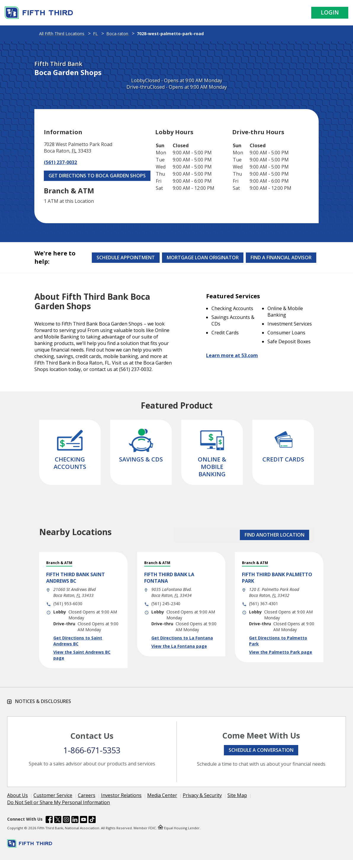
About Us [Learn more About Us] (17, 795)
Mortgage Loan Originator (203, 257)
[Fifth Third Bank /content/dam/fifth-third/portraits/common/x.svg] (57, 820)
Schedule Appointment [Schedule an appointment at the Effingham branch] (126, 257)
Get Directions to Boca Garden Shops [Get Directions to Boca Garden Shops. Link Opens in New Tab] (97, 175)
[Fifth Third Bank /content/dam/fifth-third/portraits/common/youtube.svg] (83, 820)
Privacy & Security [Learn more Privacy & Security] (202, 795)
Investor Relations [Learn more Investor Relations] (121, 795)
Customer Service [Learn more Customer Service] (52, 795)
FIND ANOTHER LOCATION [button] (274, 535)
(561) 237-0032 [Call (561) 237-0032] (60, 162)
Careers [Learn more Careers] (86, 795)
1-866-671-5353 (91, 750)
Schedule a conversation (261, 750)
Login (330, 12)
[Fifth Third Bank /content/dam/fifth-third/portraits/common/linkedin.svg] (74, 820)
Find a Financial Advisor (281, 257)
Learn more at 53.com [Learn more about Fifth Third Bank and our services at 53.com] (232, 355)
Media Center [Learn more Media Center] (162, 795)
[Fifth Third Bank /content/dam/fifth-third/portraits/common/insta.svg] (66, 820)
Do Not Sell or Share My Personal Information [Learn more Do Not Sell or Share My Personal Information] (58, 802)
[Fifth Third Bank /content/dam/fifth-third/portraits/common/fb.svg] (49, 820)
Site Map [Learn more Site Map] (237, 795)
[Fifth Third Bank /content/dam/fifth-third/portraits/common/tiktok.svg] (92, 820)
